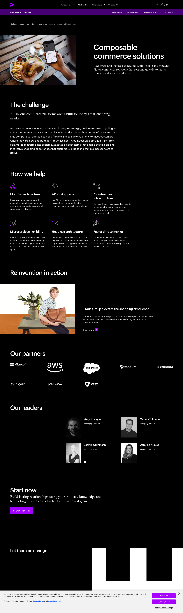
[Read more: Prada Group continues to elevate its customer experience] (90, 330)
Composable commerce (20, 12)
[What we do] (68, 4)
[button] (21, 510)
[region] (91, 602)
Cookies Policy (38, 601)
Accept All (164, 596)
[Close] (179, 593)
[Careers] (113, 4)
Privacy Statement (54, 601)
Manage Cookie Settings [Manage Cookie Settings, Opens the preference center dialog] (164, 607)
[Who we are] (98, 4)
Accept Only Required (163, 602)
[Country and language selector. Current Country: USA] (166, 5)
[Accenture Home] (18, 5)
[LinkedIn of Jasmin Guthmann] (85, 462)
